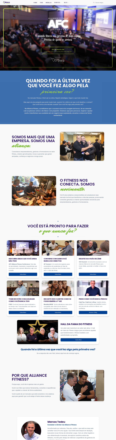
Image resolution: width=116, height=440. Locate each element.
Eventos (57, 2)
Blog (66, 2)
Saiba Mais (23, 274)
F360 (41, 2)
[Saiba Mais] (58, 38)
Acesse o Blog (93, 312)
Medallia (48, 2)
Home (35, 2)
